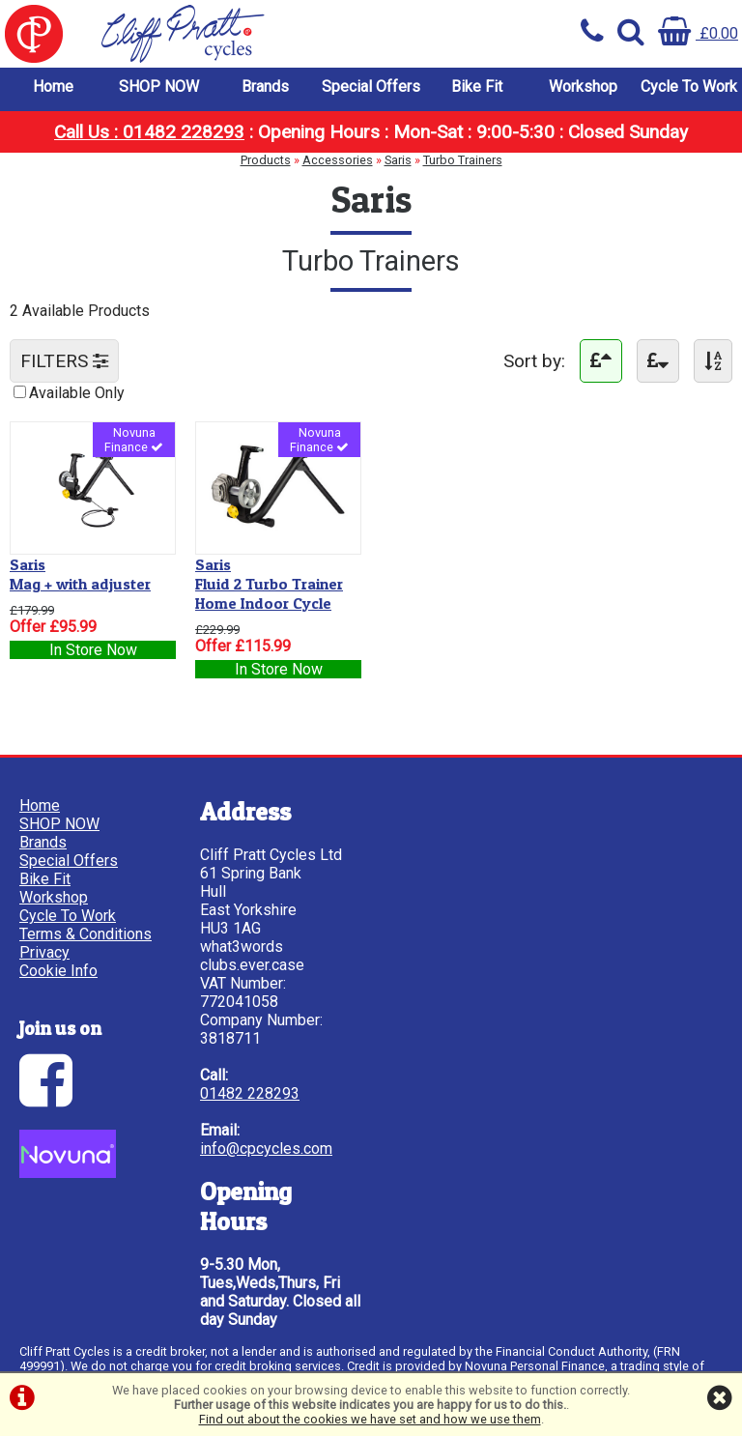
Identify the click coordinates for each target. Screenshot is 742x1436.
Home (53, 86)
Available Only (77, 393)
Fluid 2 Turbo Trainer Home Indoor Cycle (269, 584)
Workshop (583, 86)
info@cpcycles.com (266, 1148)
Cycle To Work (689, 86)
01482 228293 (250, 1093)
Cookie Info (58, 971)
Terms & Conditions (85, 934)
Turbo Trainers (462, 160)
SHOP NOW (159, 86)
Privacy (44, 952)
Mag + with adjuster (80, 574)
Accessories (337, 160)
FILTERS (64, 361)
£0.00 (698, 33)
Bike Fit (476, 86)
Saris (398, 160)
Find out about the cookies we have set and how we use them (370, 1419)
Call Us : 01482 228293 (149, 132)
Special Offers (371, 86)
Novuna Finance (133, 439)
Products (266, 160)
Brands (265, 86)
